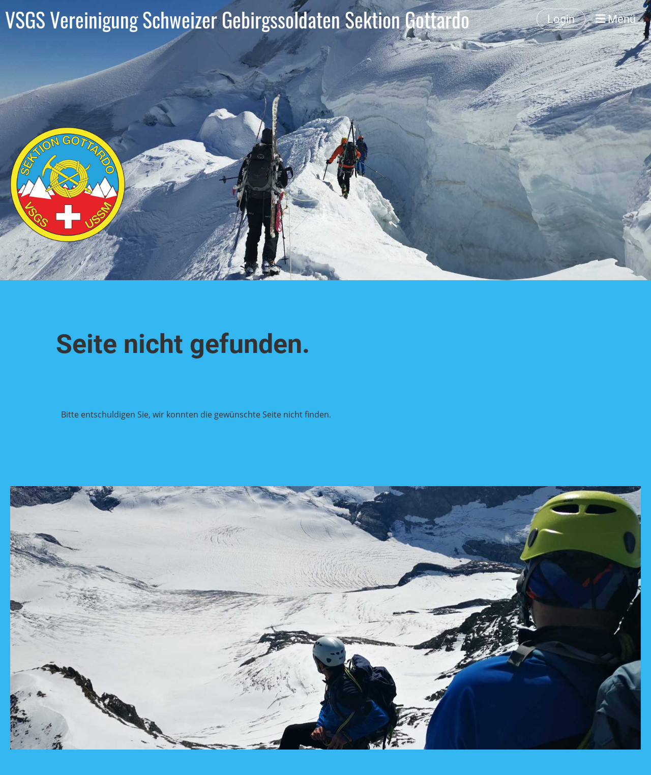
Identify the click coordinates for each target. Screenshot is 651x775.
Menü (616, 19)
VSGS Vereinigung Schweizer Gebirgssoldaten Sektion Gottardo (237, 19)
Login (561, 19)
